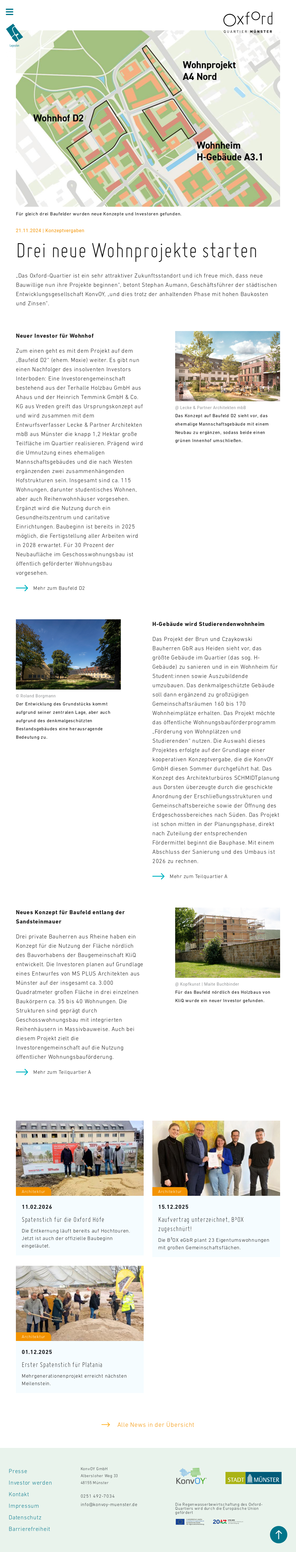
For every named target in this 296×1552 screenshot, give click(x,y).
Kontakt (19, 1494)
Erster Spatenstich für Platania (62, 1364)
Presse (18, 1471)
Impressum (24, 1506)
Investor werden (30, 1482)
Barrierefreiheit (29, 1529)
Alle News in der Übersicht (155, 1424)
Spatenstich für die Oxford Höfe (63, 1219)
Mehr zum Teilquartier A (199, 876)
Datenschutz (25, 1517)
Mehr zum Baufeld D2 (59, 588)
